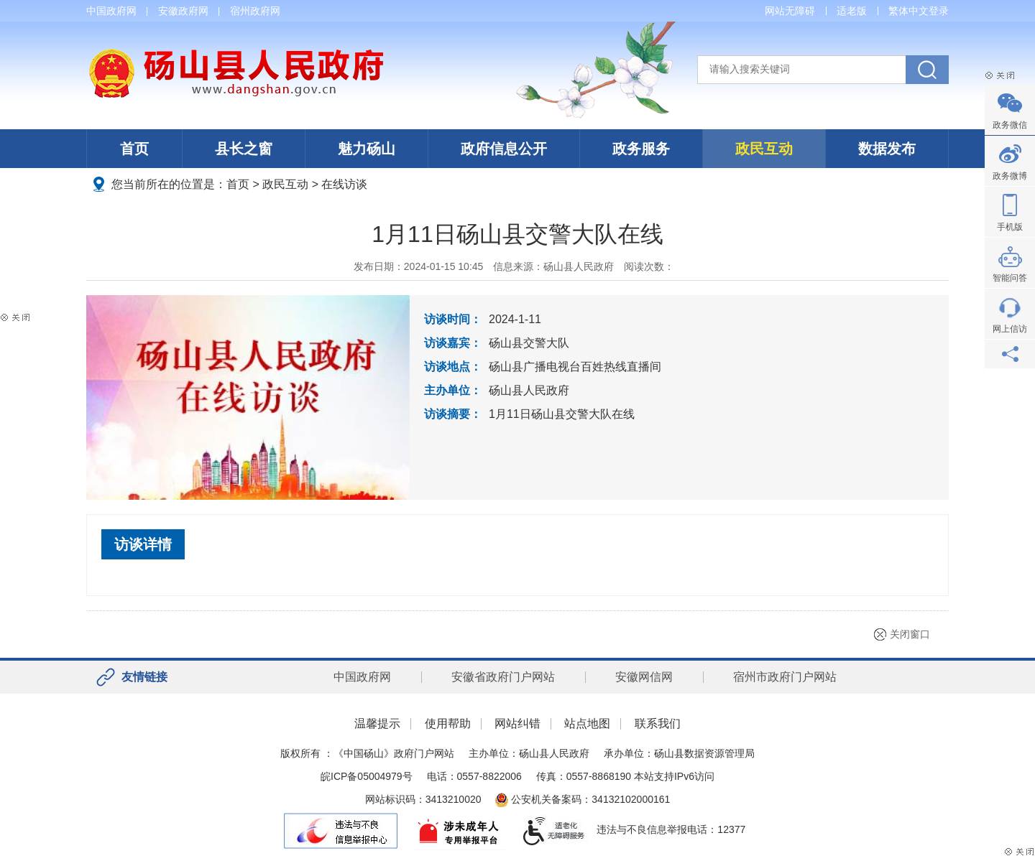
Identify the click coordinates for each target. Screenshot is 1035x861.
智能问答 (1010, 278)
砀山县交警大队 (529, 343)
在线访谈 (344, 184)
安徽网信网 (644, 677)
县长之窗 (243, 149)
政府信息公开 (504, 149)
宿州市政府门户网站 (785, 677)
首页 (134, 149)
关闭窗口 (910, 634)
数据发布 (887, 149)
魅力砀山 (366, 149)
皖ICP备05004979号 (367, 776)
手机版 (1010, 227)
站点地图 (587, 723)
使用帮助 (448, 723)
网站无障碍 (790, 11)
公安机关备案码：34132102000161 (582, 799)
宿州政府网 (255, 11)
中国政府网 (111, 11)
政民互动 (764, 149)
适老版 (852, 11)
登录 (939, 11)
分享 (1010, 354)
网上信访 (1010, 329)
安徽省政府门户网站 (503, 677)
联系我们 (658, 723)
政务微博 (1010, 176)
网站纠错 (517, 723)
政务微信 (1010, 125)
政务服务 (641, 149)
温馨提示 (377, 723)
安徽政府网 (183, 11)
